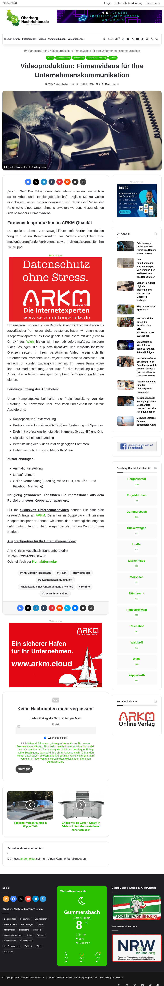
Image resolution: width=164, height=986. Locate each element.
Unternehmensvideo (56, 593)
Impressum (153, 3)
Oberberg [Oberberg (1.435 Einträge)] (37, 930)
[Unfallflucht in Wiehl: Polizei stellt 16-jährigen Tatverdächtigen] (125, 345)
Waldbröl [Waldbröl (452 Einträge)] (28, 946)
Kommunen (79, 58)
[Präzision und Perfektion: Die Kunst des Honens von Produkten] (125, 246)
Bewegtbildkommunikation (56, 579)
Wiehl (30, 341)
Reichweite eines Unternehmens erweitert (47, 586)
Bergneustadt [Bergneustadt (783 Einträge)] (10, 919)
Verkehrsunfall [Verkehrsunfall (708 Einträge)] (26, 941)
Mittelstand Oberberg (97, 58)
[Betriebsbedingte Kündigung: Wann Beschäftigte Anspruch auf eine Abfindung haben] (125, 401)
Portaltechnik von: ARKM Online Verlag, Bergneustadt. (73, 977)
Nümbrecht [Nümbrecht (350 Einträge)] (24, 930)
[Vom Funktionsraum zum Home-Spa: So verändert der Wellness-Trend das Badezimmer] (125, 263)
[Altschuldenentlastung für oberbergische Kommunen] (125, 385)
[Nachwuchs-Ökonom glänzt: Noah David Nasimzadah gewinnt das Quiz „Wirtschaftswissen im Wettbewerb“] (125, 361)
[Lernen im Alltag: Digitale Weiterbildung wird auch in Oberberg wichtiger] (125, 286)
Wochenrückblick (55, 737)
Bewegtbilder (82, 572)
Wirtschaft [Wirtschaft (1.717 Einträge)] (8, 952)
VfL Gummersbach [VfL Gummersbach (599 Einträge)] (12, 946)
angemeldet (27, 858)
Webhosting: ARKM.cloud (111, 977)
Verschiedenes (75, 39)
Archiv (45, 50)
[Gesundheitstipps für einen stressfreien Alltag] (125, 421)
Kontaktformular (44, 561)
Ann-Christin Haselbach (36, 572)
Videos (42, 39)
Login (107, 3)
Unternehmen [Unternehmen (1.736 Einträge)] (10, 941)
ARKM (40, 515)
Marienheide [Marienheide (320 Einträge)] (9, 930)
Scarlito (85, 586)
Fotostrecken (29, 39)
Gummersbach (63, 58)
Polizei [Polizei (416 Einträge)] (29, 935)
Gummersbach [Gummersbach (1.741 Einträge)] (10, 924)
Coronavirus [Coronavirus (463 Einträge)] (25, 919)
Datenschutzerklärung (129, 3)
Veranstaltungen (57, 39)
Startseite (32, 50)
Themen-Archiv (12, 39)
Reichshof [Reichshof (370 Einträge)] (41, 935)
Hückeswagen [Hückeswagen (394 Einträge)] (27, 924)
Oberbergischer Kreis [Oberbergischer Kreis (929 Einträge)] (13, 935)
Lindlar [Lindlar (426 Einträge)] (41, 924)
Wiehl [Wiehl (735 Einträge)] (39, 946)
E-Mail (55, 724)
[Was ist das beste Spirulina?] (125, 309)
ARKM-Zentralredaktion (58, 84)
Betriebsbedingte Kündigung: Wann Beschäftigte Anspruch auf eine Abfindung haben (146, 405)
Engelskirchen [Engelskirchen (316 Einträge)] (41, 919)
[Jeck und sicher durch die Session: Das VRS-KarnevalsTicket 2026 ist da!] (125, 322)
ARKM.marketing (55, 255)
